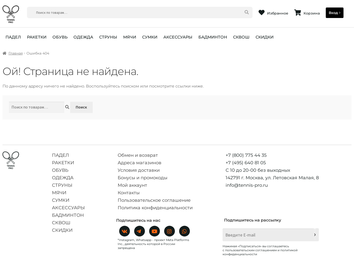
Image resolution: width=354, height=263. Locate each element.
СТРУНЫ (108, 37)
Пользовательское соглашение (154, 200)
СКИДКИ (265, 37)
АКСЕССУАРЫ (177, 37)
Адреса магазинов (139, 163)
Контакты (129, 193)
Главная (15, 53)
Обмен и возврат (138, 155)
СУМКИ (149, 37)
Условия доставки (139, 170)
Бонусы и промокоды (142, 177)
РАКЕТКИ (36, 37)
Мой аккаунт (132, 185)
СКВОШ (241, 37)
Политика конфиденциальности (155, 207)
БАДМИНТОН (212, 37)
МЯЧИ (129, 37)
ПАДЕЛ (13, 37)
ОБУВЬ (59, 37)
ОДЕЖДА (83, 37)
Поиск (81, 107)
